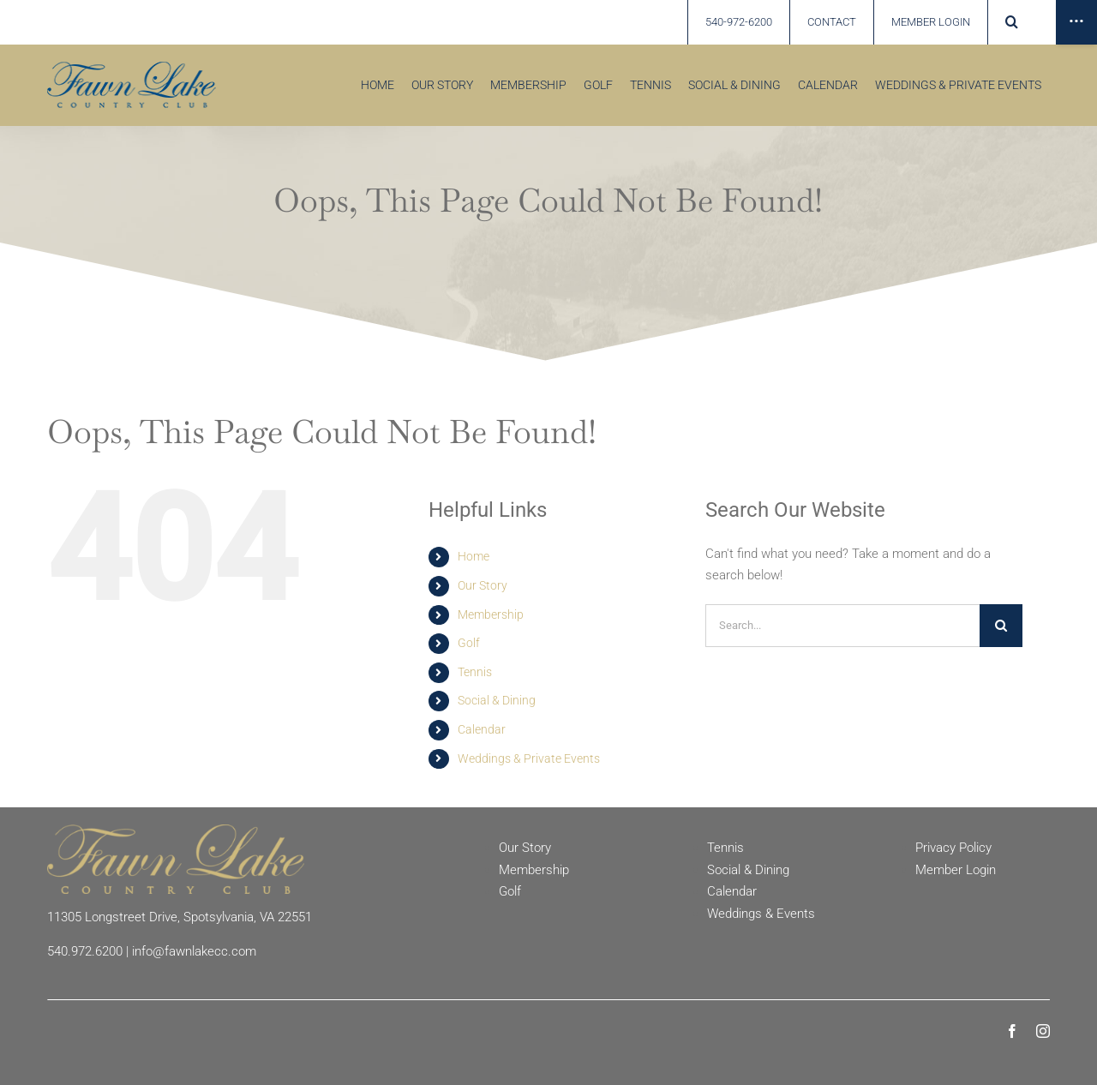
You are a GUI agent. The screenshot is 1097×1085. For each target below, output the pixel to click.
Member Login (955, 870)
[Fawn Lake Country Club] (175, 830)
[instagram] (1043, 1031)
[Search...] (842, 625)
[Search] (1001, 625)
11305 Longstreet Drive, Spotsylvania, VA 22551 (179, 917)
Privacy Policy (953, 847)
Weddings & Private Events (529, 758)
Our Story (482, 585)
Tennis (475, 672)
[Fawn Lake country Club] (131, 67)
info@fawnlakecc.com (194, 951)
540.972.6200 (85, 951)
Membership (491, 614)
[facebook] (1012, 1031)
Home (473, 556)
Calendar (482, 729)
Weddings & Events (761, 913)
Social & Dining (497, 700)
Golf (469, 643)
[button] (1011, 22)
